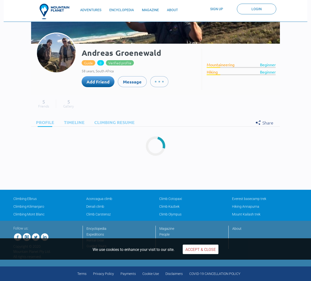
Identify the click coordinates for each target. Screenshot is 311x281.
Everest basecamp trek (249, 199)
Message (132, 81)
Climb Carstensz (98, 214)
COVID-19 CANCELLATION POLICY (214, 274)
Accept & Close (200, 249)
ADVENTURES (90, 10)
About (237, 229)
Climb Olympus (170, 214)
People (164, 234)
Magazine (166, 229)
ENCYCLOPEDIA (121, 10)
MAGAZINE (150, 10)
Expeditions (95, 234)
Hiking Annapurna (245, 206)
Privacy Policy (103, 274)
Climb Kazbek (169, 206)
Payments (128, 274)
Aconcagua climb (99, 199)
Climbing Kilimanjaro (28, 206)
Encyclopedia (96, 229)
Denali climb (95, 206)
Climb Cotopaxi (170, 199)
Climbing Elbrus (25, 199)
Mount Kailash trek (246, 214)
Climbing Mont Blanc (28, 214)
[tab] (44, 122)
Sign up (216, 9)
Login (256, 9)
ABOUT (172, 10)
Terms (81, 274)
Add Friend (98, 81)
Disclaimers (174, 274)
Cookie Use (150, 274)
